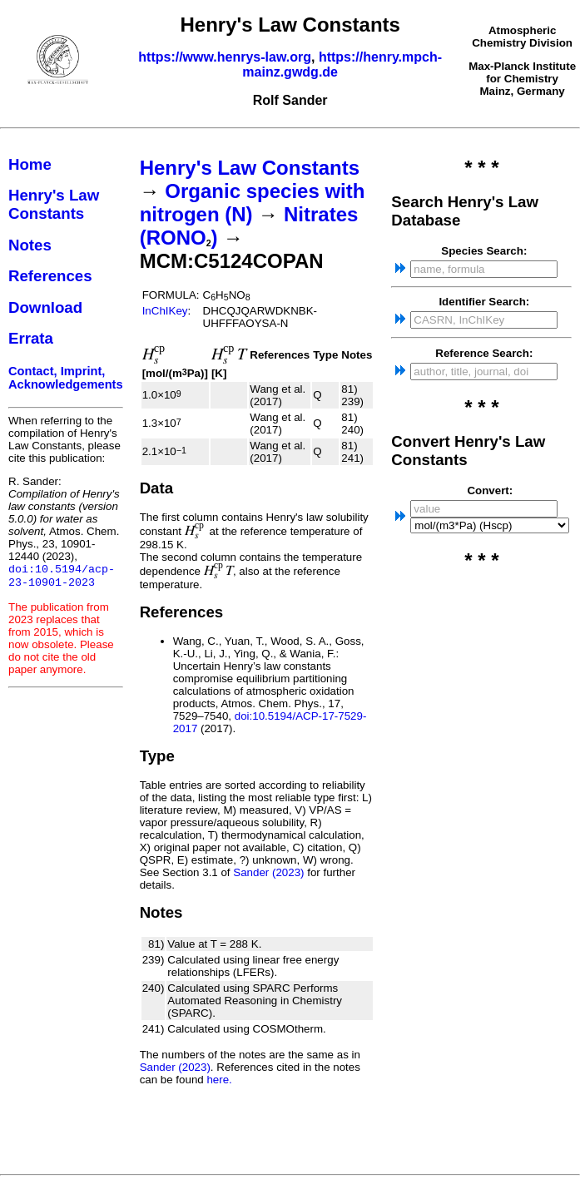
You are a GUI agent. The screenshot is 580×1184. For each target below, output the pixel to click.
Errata (30, 338)
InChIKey (165, 311)
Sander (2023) (268, 872)
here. (218, 1079)
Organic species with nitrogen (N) (252, 202)
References (50, 276)
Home (30, 164)
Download (45, 307)
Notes (30, 245)
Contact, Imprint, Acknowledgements (65, 377)
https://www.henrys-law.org (224, 57)
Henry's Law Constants (53, 204)
